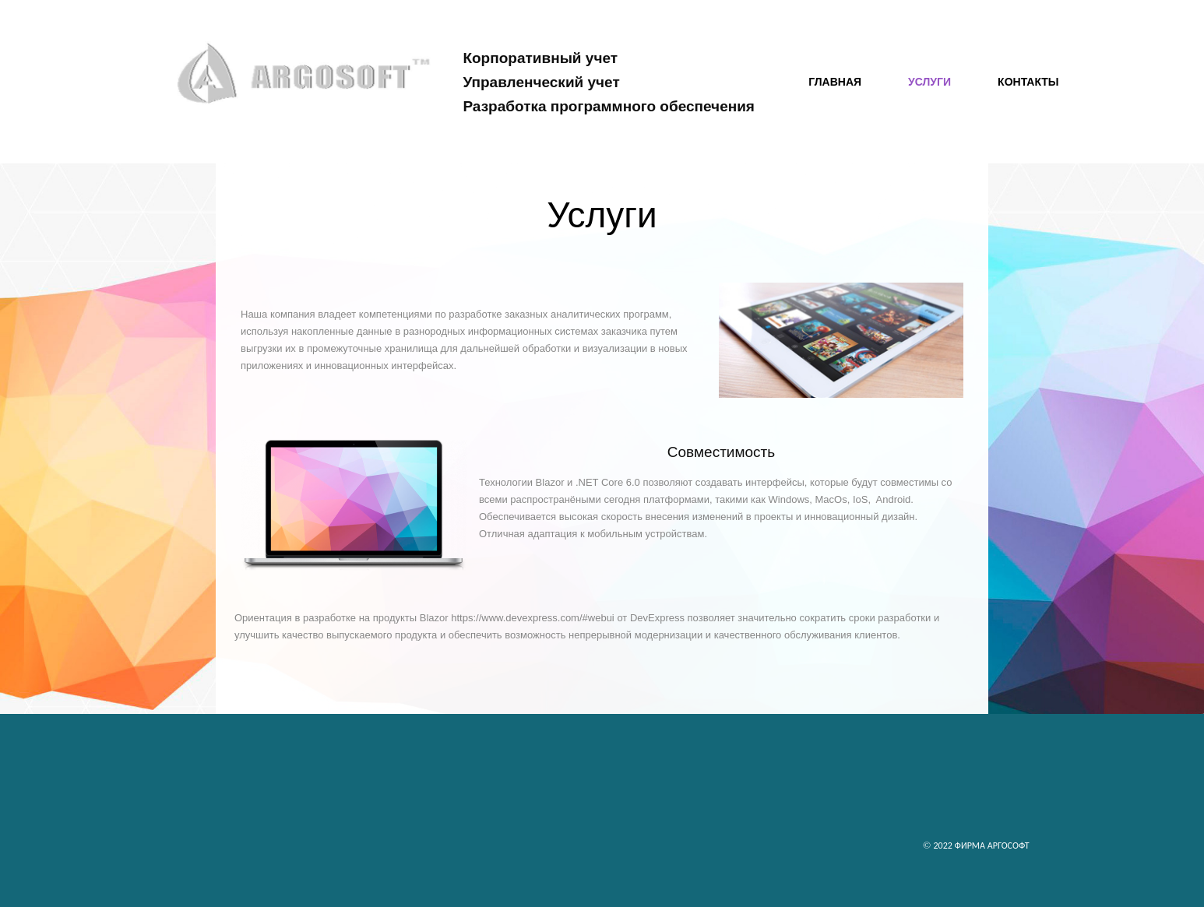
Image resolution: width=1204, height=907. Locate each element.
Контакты (1028, 82)
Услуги (929, 82)
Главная (834, 82)
